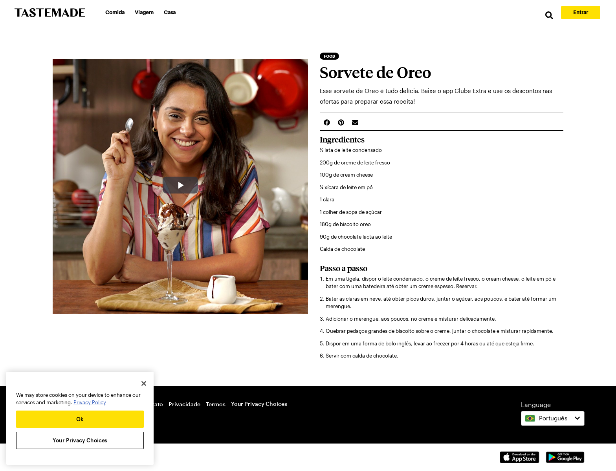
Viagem (144, 12)
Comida (115, 12)
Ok (80, 419)
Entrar (580, 12)
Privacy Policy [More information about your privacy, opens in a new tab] (89, 402)
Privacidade (184, 404)
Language (536, 404)
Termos (216, 404)
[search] (549, 15)
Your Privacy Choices (259, 403)
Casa (170, 12)
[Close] (143, 383)
